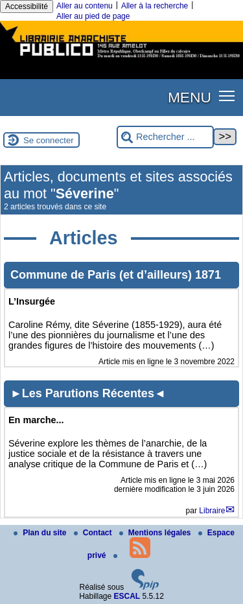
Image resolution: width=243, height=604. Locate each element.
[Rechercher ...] (165, 137)
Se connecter (48, 140)
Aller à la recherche (154, 5)
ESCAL (127, 596)
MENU (189, 97)
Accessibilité (26, 6)
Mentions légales (156, 532)
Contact (94, 532)
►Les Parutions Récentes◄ (88, 393)
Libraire (212, 510)
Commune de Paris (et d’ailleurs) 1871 (115, 274)
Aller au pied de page (93, 16)
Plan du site (41, 532)
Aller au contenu (84, 5)
